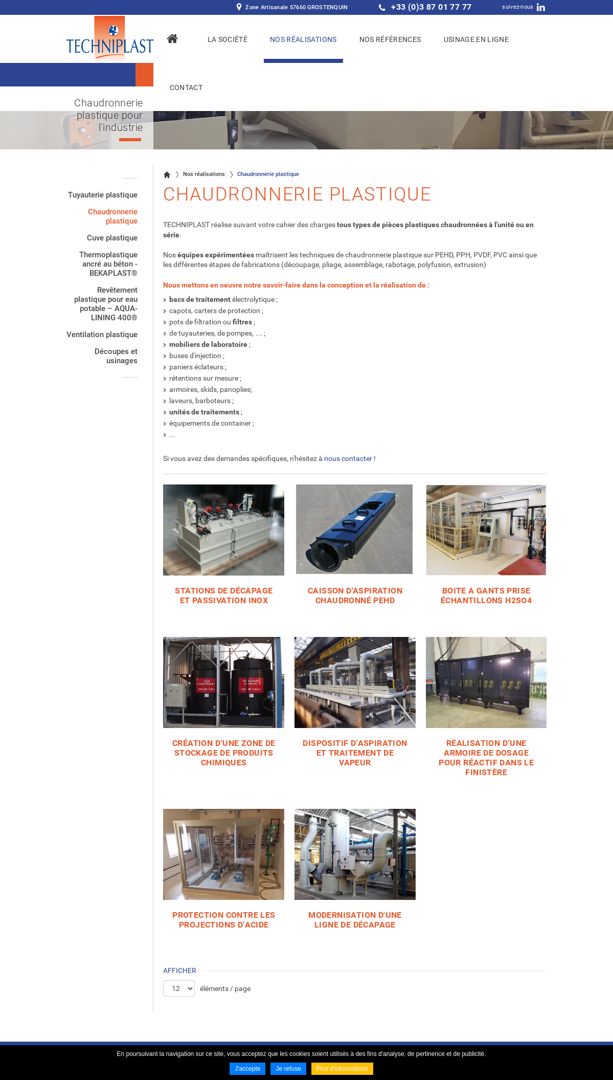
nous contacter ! (350, 458)
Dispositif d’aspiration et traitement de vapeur (355, 752)
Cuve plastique (112, 238)
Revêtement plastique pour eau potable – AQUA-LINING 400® (106, 303)
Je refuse (288, 1068)
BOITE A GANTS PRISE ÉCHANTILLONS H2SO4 (486, 595)
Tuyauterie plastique (103, 195)
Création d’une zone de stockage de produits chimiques (224, 752)
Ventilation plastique (102, 334)
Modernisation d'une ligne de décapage (355, 920)
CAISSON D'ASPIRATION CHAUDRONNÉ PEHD (355, 595)
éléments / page (225, 988)
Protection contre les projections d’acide (223, 920)
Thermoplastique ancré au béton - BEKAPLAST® (108, 264)
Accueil (167, 174)
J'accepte (247, 1068)
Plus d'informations (342, 1068)
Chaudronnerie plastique (113, 216)
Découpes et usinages (116, 356)
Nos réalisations (204, 174)
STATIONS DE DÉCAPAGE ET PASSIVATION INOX (224, 595)
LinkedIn (541, 7)
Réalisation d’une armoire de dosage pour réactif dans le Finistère (486, 758)
